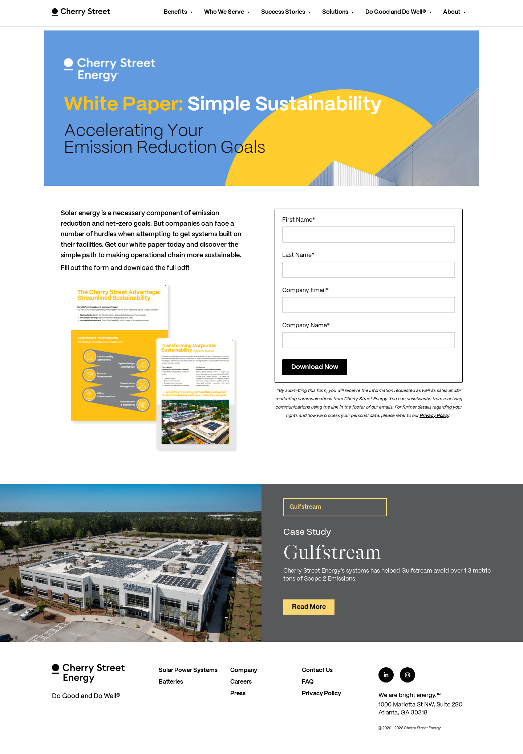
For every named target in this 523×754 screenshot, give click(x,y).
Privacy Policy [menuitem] (321, 693)
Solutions (335, 12)
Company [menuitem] (243, 670)
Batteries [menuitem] (171, 682)
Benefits (175, 12)
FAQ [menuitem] (308, 682)
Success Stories (283, 12)
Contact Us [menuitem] (317, 670)
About (452, 12)
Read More (309, 607)
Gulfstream (305, 507)
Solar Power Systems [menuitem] (188, 670)
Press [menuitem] (238, 693)
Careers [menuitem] (241, 682)
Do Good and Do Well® (395, 12)
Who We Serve (224, 12)
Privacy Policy (434, 416)
